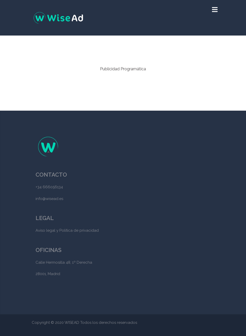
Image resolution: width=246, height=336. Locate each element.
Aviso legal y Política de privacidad (67, 230)
